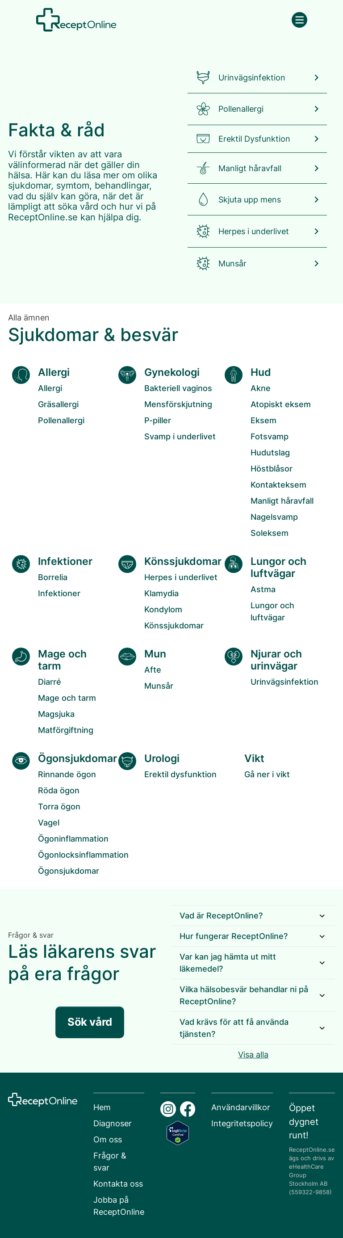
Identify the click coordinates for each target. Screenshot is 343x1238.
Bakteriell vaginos (178, 388)
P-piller (157, 420)
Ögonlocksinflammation (83, 854)
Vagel (48, 822)
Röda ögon (58, 790)
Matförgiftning (65, 730)
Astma (263, 589)
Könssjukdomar (174, 625)
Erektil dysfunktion (180, 774)
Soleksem (270, 533)
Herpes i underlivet (181, 577)
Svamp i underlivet (180, 436)
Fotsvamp (270, 436)
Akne (261, 388)
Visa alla (253, 1054)
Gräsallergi (58, 404)
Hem (102, 1107)
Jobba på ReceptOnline (118, 1206)
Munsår (158, 686)
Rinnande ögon (67, 774)
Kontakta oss (118, 1183)
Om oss (107, 1139)
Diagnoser (112, 1123)
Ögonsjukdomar (68, 871)
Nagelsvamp (274, 517)
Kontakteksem (278, 484)
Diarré (49, 681)
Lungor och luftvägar (272, 611)
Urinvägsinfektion (284, 681)
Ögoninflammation (73, 838)
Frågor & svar (109, 1161)
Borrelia (52, 577)
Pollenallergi (61, 420)
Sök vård (89, 1021)
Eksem (263, 420)
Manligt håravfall (282, 500)
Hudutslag (270, 452)
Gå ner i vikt (267, 774)
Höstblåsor (272, 468)
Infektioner (59, 593)
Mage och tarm (67, 698)
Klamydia (161, 593)
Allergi (50, 388)
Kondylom (163, 609)
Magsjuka (56, 714)
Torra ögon (59, 806)
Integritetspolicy (242, 1123)
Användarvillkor (240, 1107)
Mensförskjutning (178, 404)
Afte (152, 669)
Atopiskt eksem (281, 404)
